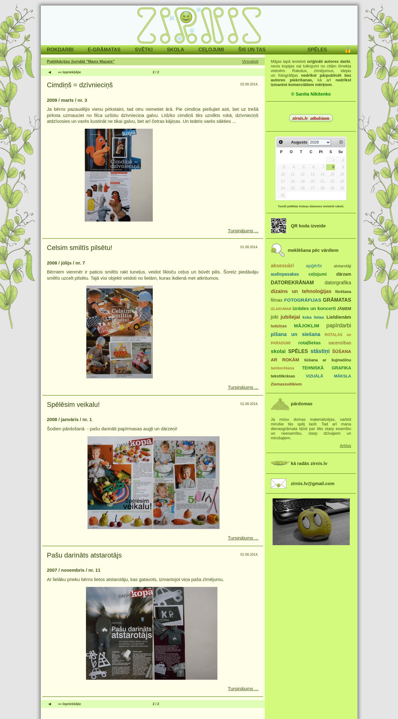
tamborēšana (282, 368)
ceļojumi (317, 274)
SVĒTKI (144, 49)
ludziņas (279, 326)
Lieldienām (338, 317)
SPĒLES (317, 49)
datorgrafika (338, 282)
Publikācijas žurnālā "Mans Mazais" (81, 61)
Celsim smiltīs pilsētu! (79, 248)
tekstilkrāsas (283, 376)
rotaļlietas (309, 342)
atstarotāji (342, 266)
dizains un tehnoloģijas (301, 291)
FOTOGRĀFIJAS (302, 300)
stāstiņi (320, 351)
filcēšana (343, 292)
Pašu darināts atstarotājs (84, 555)
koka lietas (313, 317)
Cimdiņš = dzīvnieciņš (80, 85)
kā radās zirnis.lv (309, 463)
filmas (277, 300)
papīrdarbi (338, 325)
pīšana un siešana (295, 334)
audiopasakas (285, 274)
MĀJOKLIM (306, 325)
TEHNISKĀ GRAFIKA (326, 368)
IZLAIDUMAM (281, 309)
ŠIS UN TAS (252, 49)
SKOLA (175, 49)
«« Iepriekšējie (69, 72)
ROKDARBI (60, 49)
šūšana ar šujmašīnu (327, 360)
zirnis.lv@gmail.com (313, 483)
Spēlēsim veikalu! (73, 404)
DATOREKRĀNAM (292, 282)
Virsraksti (250, 61)
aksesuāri (282, 265)
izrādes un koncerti (314, 308)
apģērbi (314, 265)
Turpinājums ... (243, 230)
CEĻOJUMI (211, 49)
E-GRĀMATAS (104, 49)
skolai (278, 351)
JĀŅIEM (344, 309)
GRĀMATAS (337, 300)
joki (274, 317)
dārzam (343, 274)
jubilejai (290, 317)
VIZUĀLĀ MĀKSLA (328, 376)
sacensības (339, 342)
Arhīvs (345, 445)
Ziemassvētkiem (286, 384)
